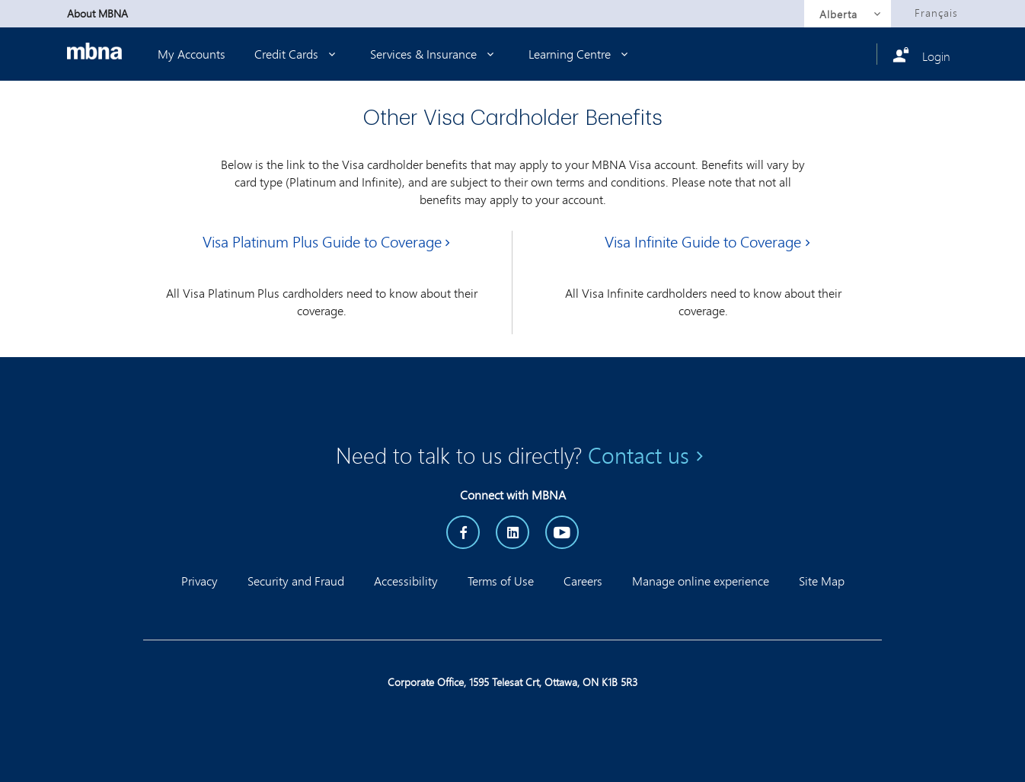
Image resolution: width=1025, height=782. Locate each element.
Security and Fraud (295, 580)
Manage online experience (700, 580)
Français (936, 13)
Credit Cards (297, 53)
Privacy (199, 580)
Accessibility (406, 580)
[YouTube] (562, 532)
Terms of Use (501, 580)
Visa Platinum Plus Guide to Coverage (322, 242)
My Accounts (191, 53)
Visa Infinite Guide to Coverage (703, 242)
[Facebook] (463, 532)
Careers (583, 580)
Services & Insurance (435, 53)
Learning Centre (581, 53)
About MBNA (97, 13)
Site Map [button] (822, 580)
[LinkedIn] (512, 532)
